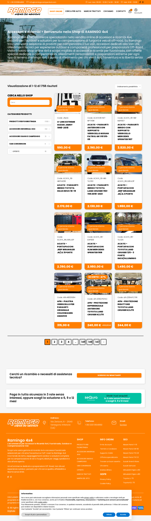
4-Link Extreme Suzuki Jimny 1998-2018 (66, 124)
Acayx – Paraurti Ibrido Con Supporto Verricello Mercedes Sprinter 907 (128, 132)
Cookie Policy (105, 483)
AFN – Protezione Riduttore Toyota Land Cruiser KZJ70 (128, 306)
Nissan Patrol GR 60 (131, 449)
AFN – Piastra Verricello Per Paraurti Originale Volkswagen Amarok (65, 308)
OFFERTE (16, 151)
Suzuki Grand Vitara (131, 461)
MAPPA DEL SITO (83, 478)
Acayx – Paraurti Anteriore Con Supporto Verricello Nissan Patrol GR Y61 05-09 (98, 132)
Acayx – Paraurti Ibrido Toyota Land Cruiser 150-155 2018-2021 (98, 189)
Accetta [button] (123, 514)
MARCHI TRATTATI (92, 11)
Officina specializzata (109, 457)
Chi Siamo (108, 11)
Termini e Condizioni (108, 449)
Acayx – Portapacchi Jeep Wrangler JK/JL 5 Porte (66, 248)
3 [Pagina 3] (61, 342)
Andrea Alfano (106, 470)
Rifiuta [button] (109, 514)
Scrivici (123, 424)
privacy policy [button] (89, 498)
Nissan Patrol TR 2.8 (131, 453)
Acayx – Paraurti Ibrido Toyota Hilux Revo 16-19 (67, 188)
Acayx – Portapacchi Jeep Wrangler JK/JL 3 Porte (126, 189)
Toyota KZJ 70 (129, 482)
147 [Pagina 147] (97, 342)
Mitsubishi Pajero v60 (131, 470)
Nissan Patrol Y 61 (130, 444)
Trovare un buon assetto (110, 461)
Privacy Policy (105, 479)
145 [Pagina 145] (83, 342)
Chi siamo (104, 466)
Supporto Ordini (106, 453)
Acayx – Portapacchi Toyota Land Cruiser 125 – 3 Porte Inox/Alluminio (127, 251)
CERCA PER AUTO (73, 11)
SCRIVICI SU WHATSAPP (109, 375)
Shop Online (56, 11)
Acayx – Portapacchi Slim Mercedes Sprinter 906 (95, 248)
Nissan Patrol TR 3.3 (131, 457)
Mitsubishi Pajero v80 (131, 474)
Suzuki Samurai (129, 466)
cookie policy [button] (42, 502)
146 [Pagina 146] (90, 342)
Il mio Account (106, 444)
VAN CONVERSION (84, 466)
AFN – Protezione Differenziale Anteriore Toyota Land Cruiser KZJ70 (97, 308)
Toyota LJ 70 (128, 478)
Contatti (121, 11)
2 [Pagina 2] (54, 342)
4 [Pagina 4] (68, 342)
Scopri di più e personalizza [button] (36, 514)
